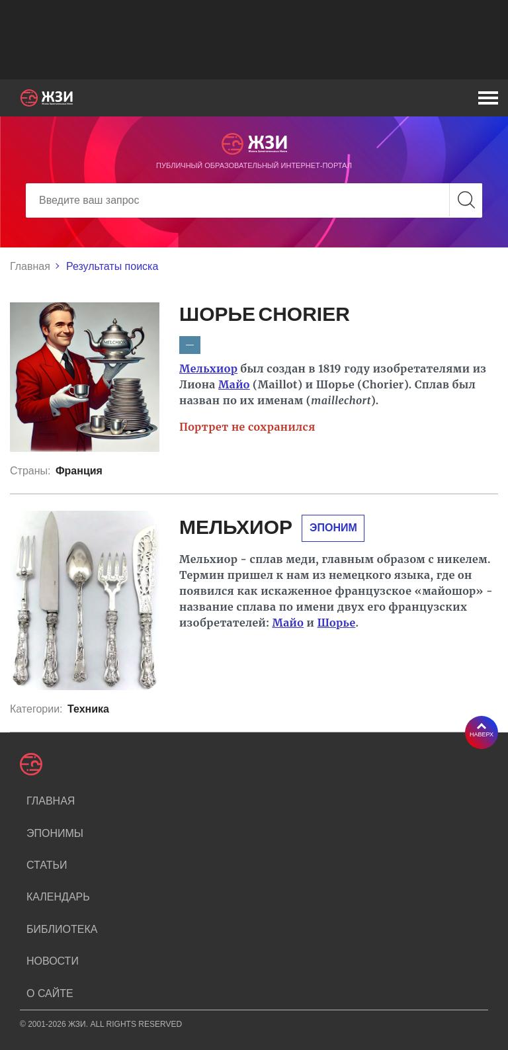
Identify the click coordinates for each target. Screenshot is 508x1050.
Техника (88, 709)
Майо (234, 384)
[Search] (254, 200)
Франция (79, 470)
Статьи (46, 865)
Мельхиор (208, 368)
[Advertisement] (254, 40)
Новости (52, 961)
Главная (30, 266)
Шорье (337, 622)
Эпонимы (54, 833)
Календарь (58, 896)
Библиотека (61, 929)
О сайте (49, 993)
